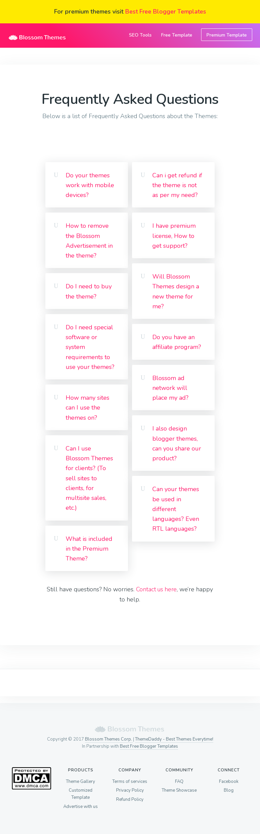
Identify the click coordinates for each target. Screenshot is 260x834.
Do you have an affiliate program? (176, 342)
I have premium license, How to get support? (174, 236)
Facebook (228, 782)
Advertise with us (80, 809)
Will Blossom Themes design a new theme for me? (175, 291)
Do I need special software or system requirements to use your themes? (90, 347)
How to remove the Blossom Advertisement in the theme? (89, 241)
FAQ (179, 782)
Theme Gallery (80, 782)
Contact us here (156, 589)
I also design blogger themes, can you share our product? (176, 443)
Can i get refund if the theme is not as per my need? (177, 185)
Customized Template (80, 795)
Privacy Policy (130, 792)
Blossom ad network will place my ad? (170, 388)
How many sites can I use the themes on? (87, 408)
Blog (229, 792)
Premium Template (227, 35)
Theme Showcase (179, 792)
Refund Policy (130, 801)
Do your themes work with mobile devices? (90, 185)
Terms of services (129, 782)
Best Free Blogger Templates (165, 11)
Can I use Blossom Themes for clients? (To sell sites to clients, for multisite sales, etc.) (89, 478)
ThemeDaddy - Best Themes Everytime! (174, 739)
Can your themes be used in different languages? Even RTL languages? (175, 509)
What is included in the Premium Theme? (89, 549)
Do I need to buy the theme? (89, 291)
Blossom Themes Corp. (109, 739)
